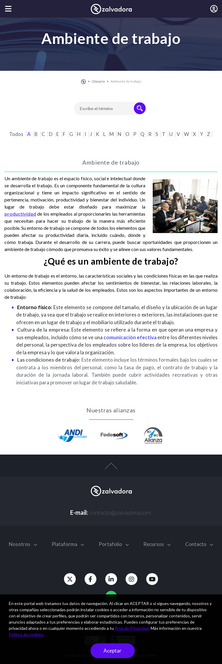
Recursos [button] (157, 544)
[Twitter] (70, 579)
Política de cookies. (26, 634)
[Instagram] (132, 579)
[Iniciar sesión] (214, 8)
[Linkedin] (111, 579)
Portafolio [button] (114, 544)
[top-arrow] (111, 469)
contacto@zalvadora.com (120, 512)
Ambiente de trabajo (126, 81)
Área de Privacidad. (132, 628)
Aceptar (112, 650)
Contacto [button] (199, 544)
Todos (16, 134)
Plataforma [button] (68, 544)
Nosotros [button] (23, 544)
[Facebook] (90, 579)
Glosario (98, 81)
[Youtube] (152, 579)
